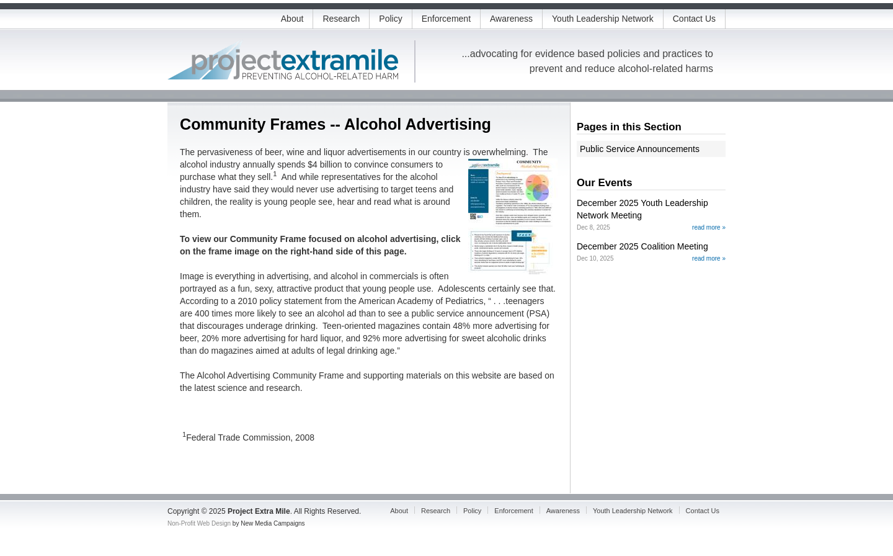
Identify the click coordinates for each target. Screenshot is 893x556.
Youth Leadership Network (603, 19)
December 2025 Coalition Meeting (642, 246)
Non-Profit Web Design (199, 523)
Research (341, 19)
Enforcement (446, 19)
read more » (709, 227)
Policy (390, 19)
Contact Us (694, 19)
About (292, 19)
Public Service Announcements (640, 149)
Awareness (511, 19)
